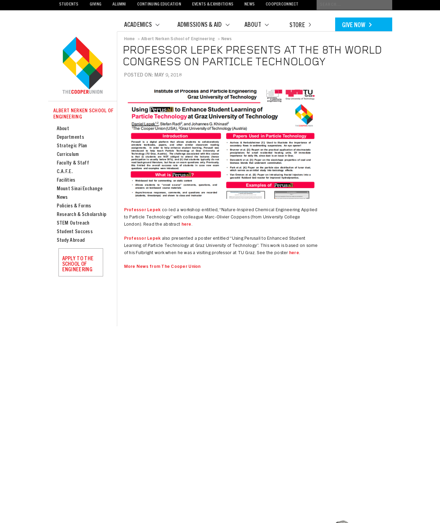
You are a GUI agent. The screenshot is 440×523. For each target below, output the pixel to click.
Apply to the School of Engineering (78, 264)
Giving (96, 4)
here (186, 225)
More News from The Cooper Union (162, 267)
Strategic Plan (72, 146)
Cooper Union (82, 66)
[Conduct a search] (354, 5)
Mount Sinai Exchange (80, 189)
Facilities (66, 180)
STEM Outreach (73, 223)
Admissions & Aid (207, 25)
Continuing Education (159, 4)
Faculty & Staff (73, 163)
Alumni (119, 4)
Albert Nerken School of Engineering (83, 114)
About (260, 25)
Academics (146, 25)
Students (69, 4)
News (249, 4)
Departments (70, 137)
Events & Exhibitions (212, 4)
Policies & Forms (74, 206)
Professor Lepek (142, 210)
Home (129, 39)
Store (300, 26)
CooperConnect (282, 4)
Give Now (357, 26)
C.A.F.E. (65, 171)
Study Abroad (71, 240)
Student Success (75, 232)
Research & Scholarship (82, 214)
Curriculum (68, 154)
